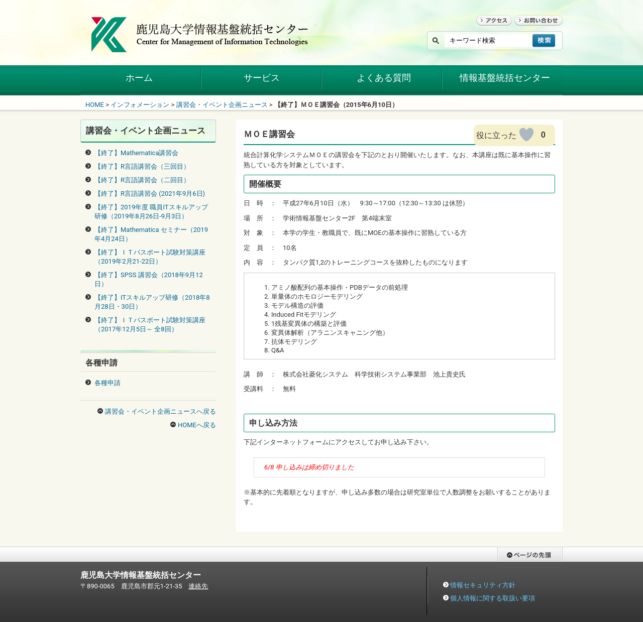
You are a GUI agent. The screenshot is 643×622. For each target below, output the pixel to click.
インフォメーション (140, 104)
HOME (94, 104)
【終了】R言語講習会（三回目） (142, 166)
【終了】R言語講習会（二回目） (142, 180)
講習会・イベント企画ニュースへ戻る (160, 411)
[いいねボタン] (526, 134)
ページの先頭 (517, 566)
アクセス (489, 30)
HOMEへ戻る (197, 425)
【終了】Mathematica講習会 (136, 153)
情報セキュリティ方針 (482, 585)
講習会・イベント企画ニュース (222, 104)
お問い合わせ (534, 30)
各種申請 (107, 383)
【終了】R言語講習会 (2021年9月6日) (149, 193)
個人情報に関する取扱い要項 (492, 598)
